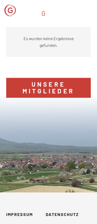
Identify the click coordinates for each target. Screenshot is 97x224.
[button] (89, 10)
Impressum (19, 214)
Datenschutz (62, 214)
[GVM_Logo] (36, 10)
